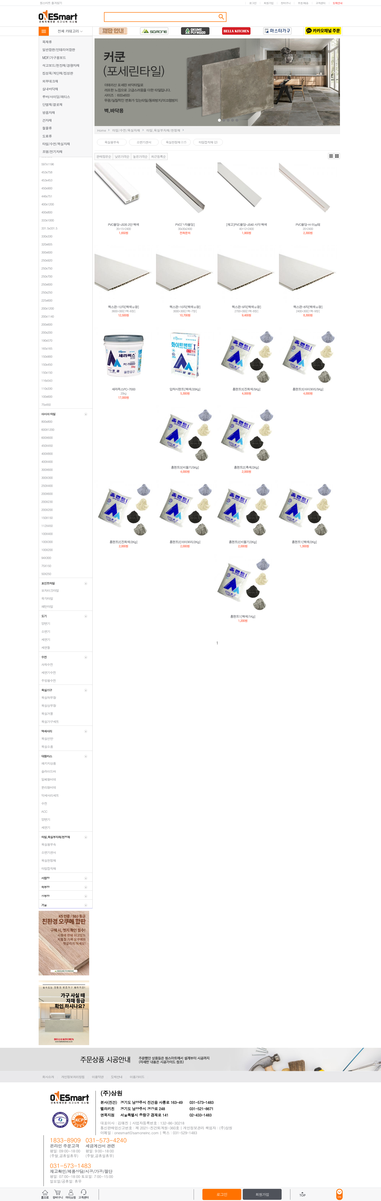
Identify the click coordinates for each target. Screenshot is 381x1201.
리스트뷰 (331, 156)
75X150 (45, 565)
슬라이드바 (47, 771)
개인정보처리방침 (73, 1076)
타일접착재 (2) (208, 142)
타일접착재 (47, 868)
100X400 (45, 533)
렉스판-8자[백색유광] (307, 306)
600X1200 (46, 429)
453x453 (45, 180)
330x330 (45, 236)
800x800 (45, 421)
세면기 (44, 639)
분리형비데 (47, 787)
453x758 (45, 172)
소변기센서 (47, 852)
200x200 (45, 332)
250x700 (45, 276)
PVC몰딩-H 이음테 (308, 224)
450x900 (45, 188)
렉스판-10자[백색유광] (185, 306)
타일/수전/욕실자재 (56, 143)
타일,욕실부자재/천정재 (163, 130)
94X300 (45, 557)
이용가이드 (137, 1076)
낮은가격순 (122, 156)
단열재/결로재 (52, 104)
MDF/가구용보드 (54, 57)
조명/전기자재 (52, 151)
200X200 (45, 509)
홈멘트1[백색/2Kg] (304, 541)
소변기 (44, 631)
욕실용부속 (47, 844)
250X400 (45, 485)
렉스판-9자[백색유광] (246, 306)
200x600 (45, 324)
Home (101, 130)
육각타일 (46, 598)
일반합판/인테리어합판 (58, 49)
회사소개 (48, 1076)
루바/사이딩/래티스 (56, 96)
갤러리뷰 (337, 156)
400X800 (45, 453)
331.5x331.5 (48, 228)
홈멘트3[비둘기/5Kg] (185, 467)
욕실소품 (46, 746)
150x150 (45, 372)
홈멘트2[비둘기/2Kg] (243, 541)
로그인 (252, 3)
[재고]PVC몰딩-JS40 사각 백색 (246, 224)
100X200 (45, 549)
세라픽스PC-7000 (123, 389)
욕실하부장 (47, 697)
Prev (181, 82)
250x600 (45, 284)
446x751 (45, 196)
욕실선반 (46, 738)
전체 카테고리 (70, 31)
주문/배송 (303, 3)
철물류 (47, 128)
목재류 (47, 41)
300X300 (45, 477)
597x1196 (46, 164)
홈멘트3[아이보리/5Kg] (308, 389)
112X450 (45, 525)
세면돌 (44, 647)
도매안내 (337, 3)
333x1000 (46, 220)
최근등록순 (158, 156)
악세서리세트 (49, 795)
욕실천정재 (47, 860)
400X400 (45, 461)
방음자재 (48, 112)
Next (276, 82)
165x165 (45, 348)
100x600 (45, 396)
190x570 (45, 340)
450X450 (45, 445)
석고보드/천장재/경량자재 (60, 65)
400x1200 (46, 204)
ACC (43, 811)
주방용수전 (47, 680)
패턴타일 (46, 606)
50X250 (45, 573)
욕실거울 (46, 713)
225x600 (45, 300)
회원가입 (268, 3)
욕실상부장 (47, 705)
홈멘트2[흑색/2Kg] (246, 467)
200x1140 (46, 316)
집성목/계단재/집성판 (57, 73)
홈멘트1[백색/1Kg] (242, 616)
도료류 (47, 136)
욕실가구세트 (49, 721)
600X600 (45, 437)
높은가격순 (140, 156)
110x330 (45, 388)
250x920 (45, 260)
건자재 (47, 120)
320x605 (45, 244)
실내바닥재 (50, 88)
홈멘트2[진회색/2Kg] (124, 541)
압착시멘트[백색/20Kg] (185, 389)
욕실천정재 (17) (176, 142)
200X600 (45, 493)
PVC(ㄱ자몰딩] (185, 224)
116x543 (45, 380)
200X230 (45, 501)
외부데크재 (50, 81)
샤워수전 (46, 664)
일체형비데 (47, 779)
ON (339, 1194)
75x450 (45, 404)
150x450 (45, 364)
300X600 (45, 469)
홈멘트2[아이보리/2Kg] (185, 541)
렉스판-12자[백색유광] (123, 306)
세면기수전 (47, 672)
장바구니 (285, 3)
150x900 (45, 356)
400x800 (45, 212)
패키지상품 (47, 763)
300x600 (45, 252)
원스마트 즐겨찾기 (51, 2)
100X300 (45, 541)
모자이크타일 (49, 590)
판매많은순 (103, 156)
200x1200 (46, 308)
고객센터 (320, 3)
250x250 (45, 292)
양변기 (44, 623)
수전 (43, 803)
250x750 (45, 268)
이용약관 (98, 1076)
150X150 (45, 517)
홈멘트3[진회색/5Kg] (246, 389)
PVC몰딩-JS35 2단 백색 (123, 224)
